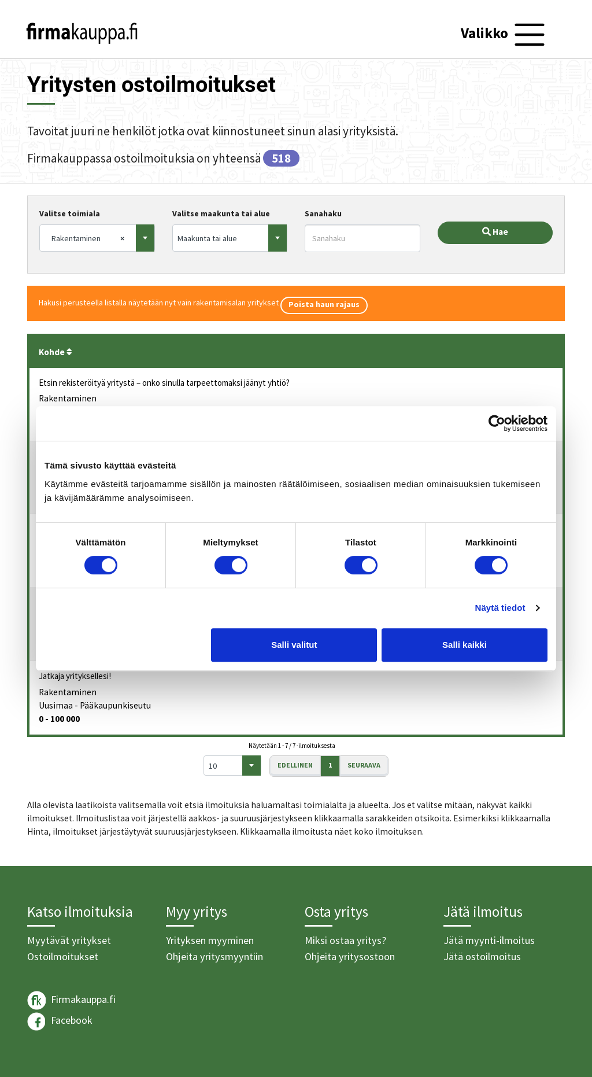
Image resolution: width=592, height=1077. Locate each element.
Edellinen (295, 765)
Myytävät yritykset (69, 940)
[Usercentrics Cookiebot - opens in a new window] (496, 423)
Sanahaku (323, 213)
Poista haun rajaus (324, 304)
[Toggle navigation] (504, 34)
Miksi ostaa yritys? (345, 940)
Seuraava (363, 765)
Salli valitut (294, 645)
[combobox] (97, 238)
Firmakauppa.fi (71, 1000)
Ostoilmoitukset (62, 956)
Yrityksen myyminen (210, 940)
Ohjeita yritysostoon (350, 956)
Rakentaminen (68, 398)
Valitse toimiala (69, 213)
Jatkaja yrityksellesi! (75, 675)
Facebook (59, 1021)
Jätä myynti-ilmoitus (489, 940)
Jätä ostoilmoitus (482, 956)
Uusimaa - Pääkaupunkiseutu (95, 705)
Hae (495, 231)
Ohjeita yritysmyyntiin (214, 956)
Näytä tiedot (500, 608)
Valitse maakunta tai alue (221, 213)
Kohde (55, 351)
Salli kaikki (464, 645)
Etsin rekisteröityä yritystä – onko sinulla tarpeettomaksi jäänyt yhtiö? (164, 382)
